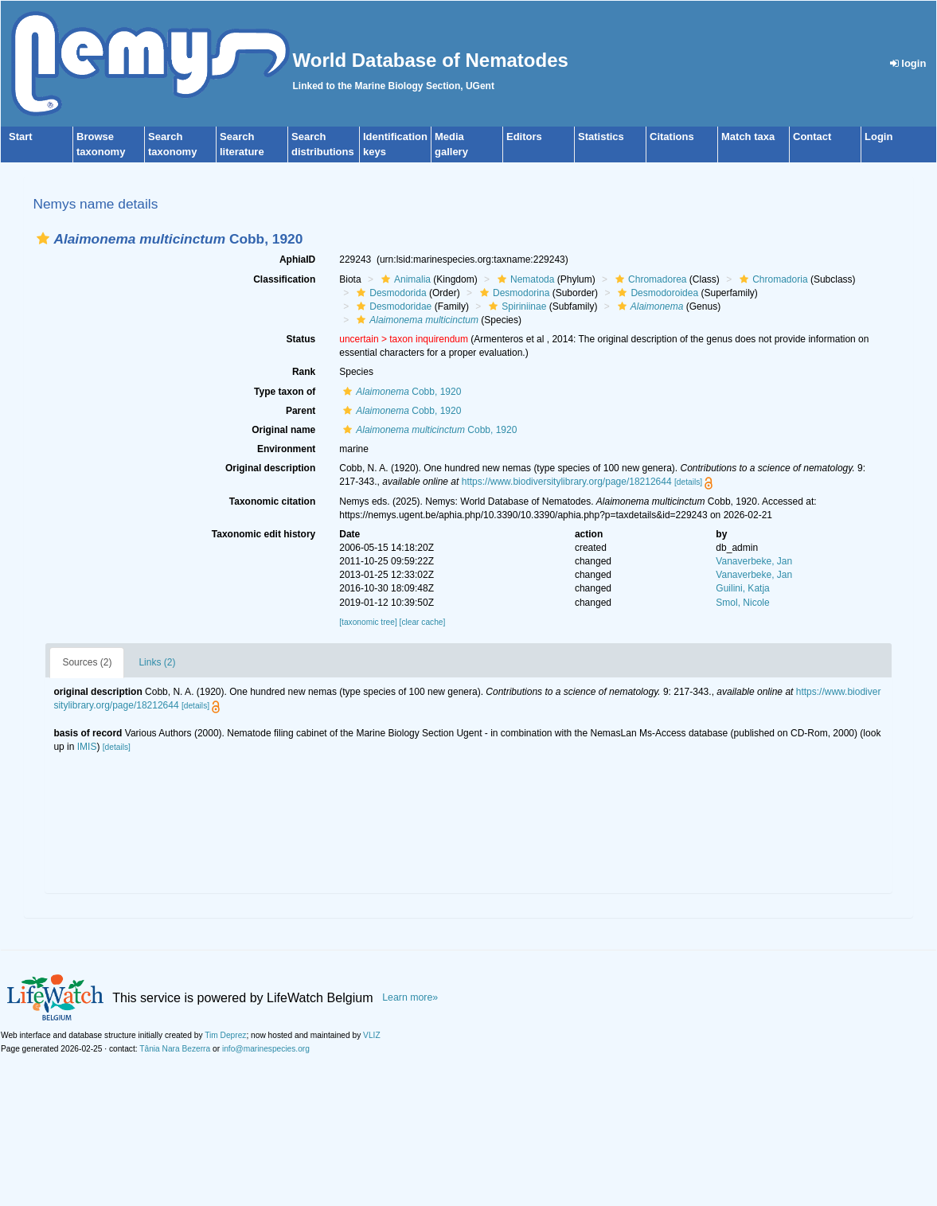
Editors (524, 136)
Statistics (601, 136)
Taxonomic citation (272, 501)
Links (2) (157, 662)
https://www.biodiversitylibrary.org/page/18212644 (567, 481)
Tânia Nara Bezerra (174, 1048)
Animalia (404, 279)
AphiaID (297, 259)
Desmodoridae (392, 306)
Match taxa (748, 136)
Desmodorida (389, 293)
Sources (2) (86, 662)
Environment (286, 449)
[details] (688, 482)
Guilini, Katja (742, 588)
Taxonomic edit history (263, 534)
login (908, 63)
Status (301, 339)
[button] (43, 238)
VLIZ (372, 1035)
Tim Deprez (225, 1035)
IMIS (87, 746)
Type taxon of (284, 391)
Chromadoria (771, 279)
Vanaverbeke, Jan (754, 561)
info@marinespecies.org (266, 1048)
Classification (284, 279)
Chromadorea (648, 279)
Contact (812, 136)
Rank (303, 371)
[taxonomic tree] (367, 622)
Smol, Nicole (742, 602)
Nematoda (524, 279)
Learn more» (410, 997)
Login (878, 136)
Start (21, 136)
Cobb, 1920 (400, 391)
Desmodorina (512, 293)
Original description (270, 468)
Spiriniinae (515, 306)
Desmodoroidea (656, 293)
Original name (283, 429)
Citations (672, 136)
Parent (300, 410)
